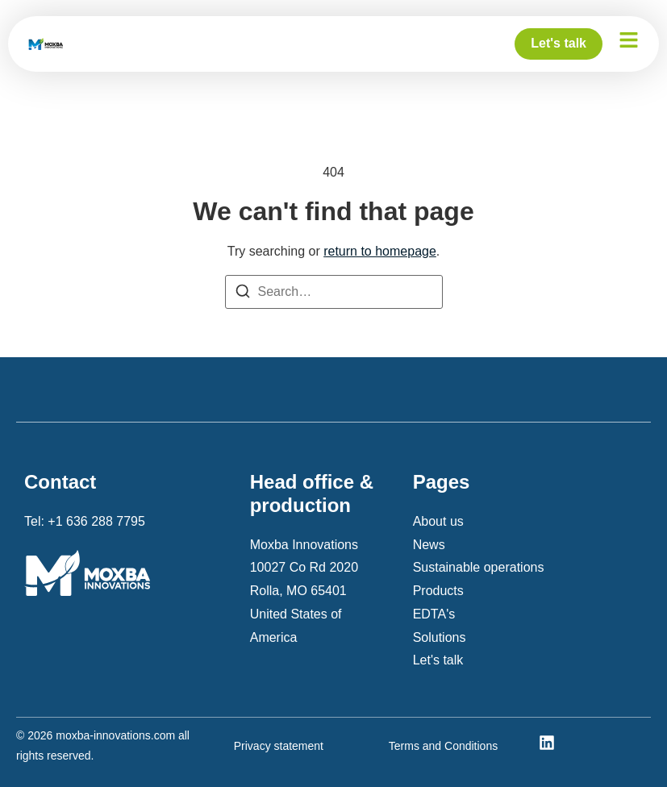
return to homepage (379, 251)
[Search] (243, 295)
